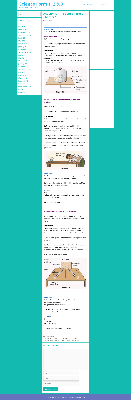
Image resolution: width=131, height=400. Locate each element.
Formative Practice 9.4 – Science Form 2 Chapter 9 (61, 338)
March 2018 (22, 78)
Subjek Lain (105, 4)
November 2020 (24, 32)
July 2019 (21, 55)
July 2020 (21, 38)
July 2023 (21, 26)
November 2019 (24, 49)
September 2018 (24, 69)
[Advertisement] (102, 40)
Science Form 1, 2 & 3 (41, 4)
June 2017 (22, 92)
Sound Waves (49, 336)
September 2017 (24, 87)
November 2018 (24, 66)
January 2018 (23, 81)
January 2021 (23, 29)
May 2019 (22, 58)
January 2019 (23, 64)
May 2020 (22, 41)
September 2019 (24, 52)
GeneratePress (80, 397)
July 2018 (21, 72)
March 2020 (22, 44)
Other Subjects (89, 4)
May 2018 (22, 75)
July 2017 (21, 89)
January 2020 (23, 47)
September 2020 (24, 35)
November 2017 (24, 84)
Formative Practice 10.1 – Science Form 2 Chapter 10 (62, 340)
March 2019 (22, 61)
